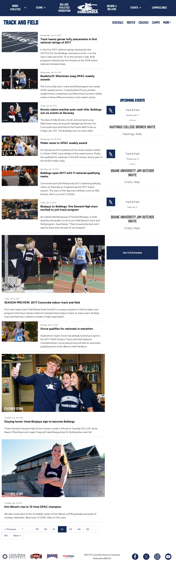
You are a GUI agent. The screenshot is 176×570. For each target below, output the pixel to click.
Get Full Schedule (132, 252)
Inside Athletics (15, 7)
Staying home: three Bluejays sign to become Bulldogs (39, 421)
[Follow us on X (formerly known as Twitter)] (146, 556)
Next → (17, 535)
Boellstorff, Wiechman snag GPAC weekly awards (67, 77)
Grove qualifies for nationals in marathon (66, 328)
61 (54, 529)
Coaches (143, 22)
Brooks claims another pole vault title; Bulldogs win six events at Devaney (71, 111)
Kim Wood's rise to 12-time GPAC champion (32, 507)
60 (45, 529)
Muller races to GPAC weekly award (63, 143)
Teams (39, 7)
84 (6, 535)
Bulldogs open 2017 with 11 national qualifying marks (70, 174)
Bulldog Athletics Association (64, 7)
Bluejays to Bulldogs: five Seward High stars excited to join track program (69, 208)
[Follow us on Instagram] (157, 556)
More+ (167, 22)
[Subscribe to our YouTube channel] (168, 556)
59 (37, 529)
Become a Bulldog (112, 7)
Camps (156, 22)
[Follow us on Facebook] (135, 556)
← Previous (10, 529)
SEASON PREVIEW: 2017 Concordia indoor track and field (42, 302)
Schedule (117, 22)
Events (134, 7)
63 (70, 529)
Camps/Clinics (159, 7)
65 (87, 529)
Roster (131, 22)
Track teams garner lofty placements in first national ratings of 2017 (68, 40)
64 (79, 529)
